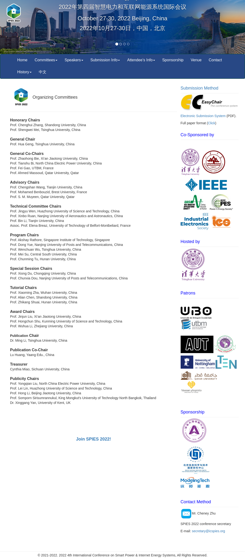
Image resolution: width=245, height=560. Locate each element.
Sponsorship (173, 60)
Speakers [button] (74, 60)
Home (22, 60)
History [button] (24, 72)
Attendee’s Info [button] (141, 60)
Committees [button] (46, 60)
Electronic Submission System (203, 116)
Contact (215, 60)
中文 (42, 72)
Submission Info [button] (105, 60)
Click (211, 123)
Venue (196, 60)
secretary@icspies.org (208, 531)
